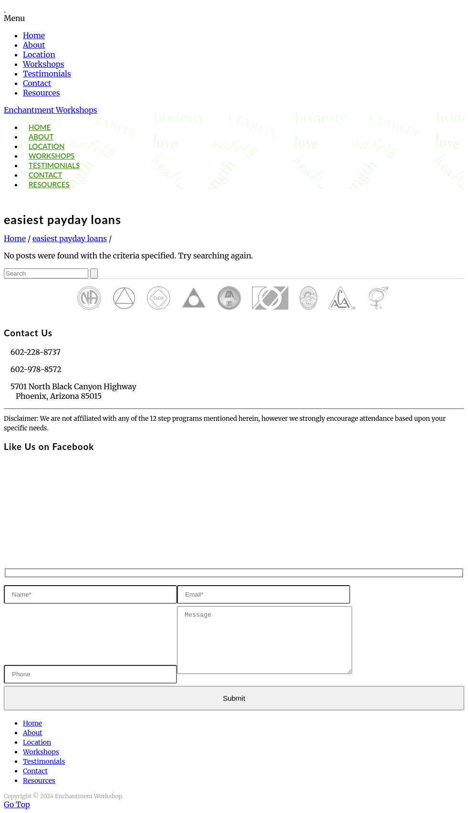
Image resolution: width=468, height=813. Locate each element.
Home (34, 35)
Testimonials (47, 73)
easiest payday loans (69, 238)
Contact (37, 83)
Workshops (43, 64)
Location (39, 54)
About (34, 45)
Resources (41, 92)
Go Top (17, 804)
